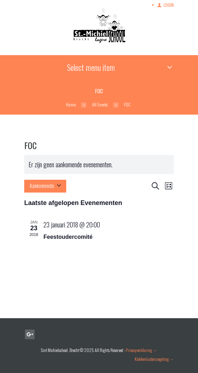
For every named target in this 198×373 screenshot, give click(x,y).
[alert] (99, 164)
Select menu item (91, 67)
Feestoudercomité (68, 237)
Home (70, 104)
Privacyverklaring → (141, 350)
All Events (100, 104)
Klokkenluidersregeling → (154, 359)
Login (168, 5)
